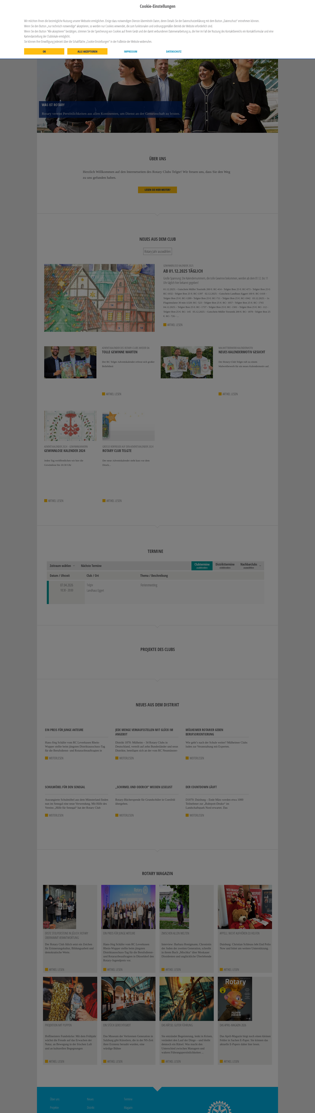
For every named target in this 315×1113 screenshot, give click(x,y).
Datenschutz (173, 51)
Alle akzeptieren (87, 51)
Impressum (130, 51)
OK (44, 51)
